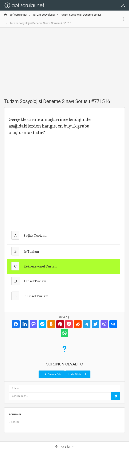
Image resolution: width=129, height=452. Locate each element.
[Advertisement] (64, 60)
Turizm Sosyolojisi (43, 14)
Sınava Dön (53, 374)
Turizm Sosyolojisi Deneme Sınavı (80, 14)
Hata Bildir (78, 374)
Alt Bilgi (63, 446)
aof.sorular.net (15, 14)
